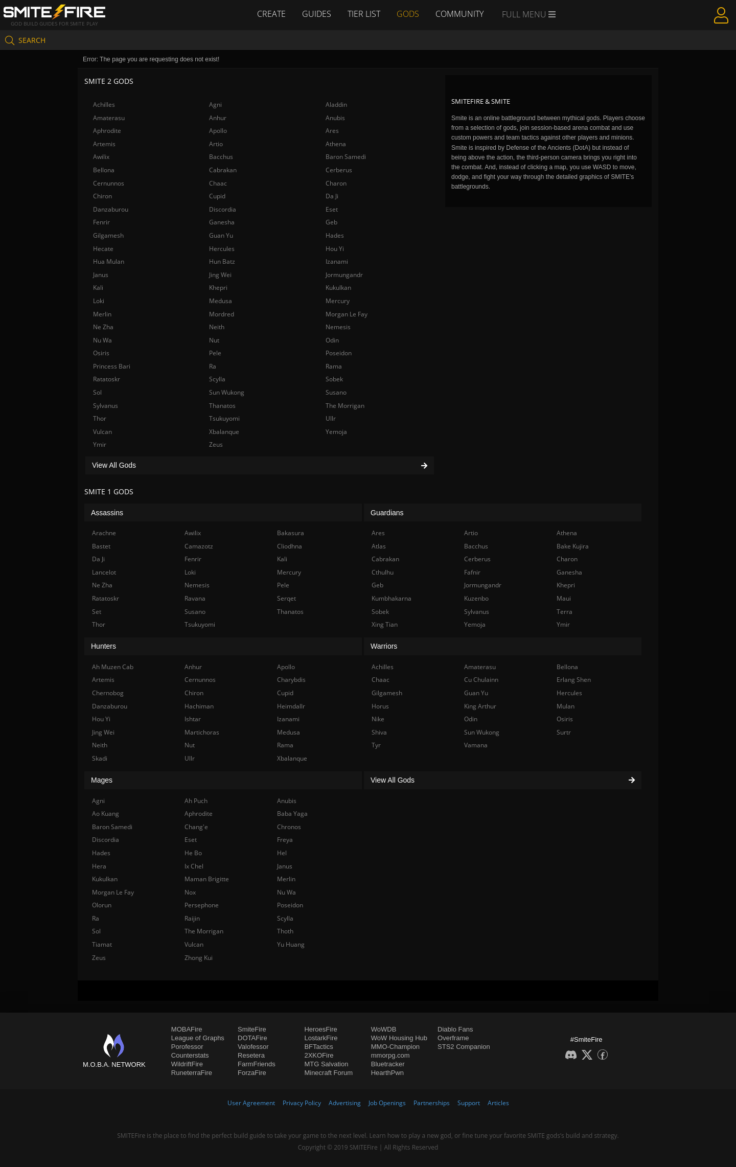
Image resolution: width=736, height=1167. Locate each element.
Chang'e (196, 826)
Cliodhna (289, 546)
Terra (564, 611)
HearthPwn (387, 1073)
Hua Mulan (108, 261)
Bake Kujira (573, 546)
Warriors (384, 646)
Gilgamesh (108, 235)
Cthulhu (383, 572)
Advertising (345, 1103)
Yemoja (336, 431)
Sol (97, 392)
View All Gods (259, 465)
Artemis (104, 144)
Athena (336, 144)
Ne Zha (103, 327)
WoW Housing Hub (399, 1038)
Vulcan (102, 431)
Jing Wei (220, 274)
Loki (98, 300)
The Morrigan (345, 405)
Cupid (217, 196)
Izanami (337, 261)
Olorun (101, 905)
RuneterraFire (191, 1073)
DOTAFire (252, 1038)
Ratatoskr (106, 379)
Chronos (289, 826)
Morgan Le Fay (346, 314)
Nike (378, 719)
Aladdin (336, 104)
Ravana (195, 598)
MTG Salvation (326, 1064)
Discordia (222, 209)
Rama (334, 366)
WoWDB (384, 1029)
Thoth (285, 931)
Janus (100, 274)
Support (468, 1103)
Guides (316, 13)
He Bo (193, 853)
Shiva (379, 732)
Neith (216, 327)
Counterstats (190, 1055)
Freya (285, 839)
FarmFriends (256, 1064)
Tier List (364, 13)
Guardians (387, 513)
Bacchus (221, 156)
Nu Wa (102, 340)
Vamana (476, 745)
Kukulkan (338, 287)
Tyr (376, 745)
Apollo (218, 130)
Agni (215, 104)
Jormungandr (344, 274)
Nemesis (338, 327)
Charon (336, 183)
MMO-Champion (395, 1046)
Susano (336, 392)
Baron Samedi (346, 156)
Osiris (101, 353)
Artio (216, 144)
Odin (332, 340)
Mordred (221, 314)
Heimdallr (291, 706)
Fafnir (472, 572)
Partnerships (431, 1103)
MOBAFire (186, 1029)
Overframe (453, 1038)
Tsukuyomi (224, 418)
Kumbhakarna (391, 598)
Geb (331, 222)
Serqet (286, 598)
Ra (212, 366)
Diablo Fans (455, 1029)
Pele (215, 353)
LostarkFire (320, 1038)
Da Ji (332, 196)
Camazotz (199, 546)
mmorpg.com (390, 1055)
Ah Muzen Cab (112, 666)
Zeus (216, 444)
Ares (332, 130)
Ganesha (222, 222)
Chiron (102, 196)
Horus (380, 706)
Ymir (99, 444)
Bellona (103, 170)
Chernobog (108, 693)
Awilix (101, 156)
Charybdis (291, 679)
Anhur (217, 117)
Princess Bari (111, 366)
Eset (332, 209)
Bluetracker (388, 1064)
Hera (99, 866)
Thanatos (222, 405)
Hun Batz (222, 261)
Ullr (331, 418)
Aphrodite (107, 130)
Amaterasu (109, 117)
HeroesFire (320, 1029)
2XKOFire (318, 1055)
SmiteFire (252, 1029)
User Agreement (251, 1103)
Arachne (104, 533)
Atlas (379, 546)
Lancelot (104, 572)
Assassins (107, 513)
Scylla (217, 379)
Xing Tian (385, 624)
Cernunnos (108, 183)
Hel (282, 853)
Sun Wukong (226, 392)
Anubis (335, 117)
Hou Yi (335, 248)
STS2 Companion (464, 1046)
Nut (214, 340)
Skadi (99, 758)
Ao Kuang (105, 813)
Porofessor (187, 1046)
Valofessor (253, 1046)
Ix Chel (194, 866)
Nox (190, 892)
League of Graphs (197, 1038)
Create (271, 13)
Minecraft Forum (328, 1073)
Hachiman (199, 706)
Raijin (192, 918)
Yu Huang (291, 944)
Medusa (220, 300)
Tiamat (102, 944)
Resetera (251, 1055)
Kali (98, 287)
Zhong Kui (199, 957)
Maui (564, 598)
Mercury (338, 300)
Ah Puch (196, 800)
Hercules (222, 248)
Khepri (218, 287)
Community (459, 13)
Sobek (334, 379)
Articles (498, 1103)
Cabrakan (223, 170)
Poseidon (339, 353)
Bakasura (290, 533)
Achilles (104, 104)
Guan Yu (221, 235)
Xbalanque (224, 431)
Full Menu (529, 14)
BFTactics (318, 1046)
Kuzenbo (476, 598)
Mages (101, 780)
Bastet (101, 546)
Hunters (103, 646)
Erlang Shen (574, 679)
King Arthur (480, 706)
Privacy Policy (302, 1103)
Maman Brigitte (207, 879)
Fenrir (101, 222)
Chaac (218, 183)
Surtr (564, 732)
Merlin (102, 314)
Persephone (202, 905)
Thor (99, 418)
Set (96, 611)
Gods (408, 13)
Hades (335, 235)
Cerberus (339, 170)
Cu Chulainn (481, 679)
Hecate (103, 248)
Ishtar (193, 719)
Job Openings (387, 1103)
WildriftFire (187, 1064)
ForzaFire (252, 1073)
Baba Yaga (292, 813)
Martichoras (202, 732)
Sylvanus (105, 405)
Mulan (565, 706)
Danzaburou (110, 209)
